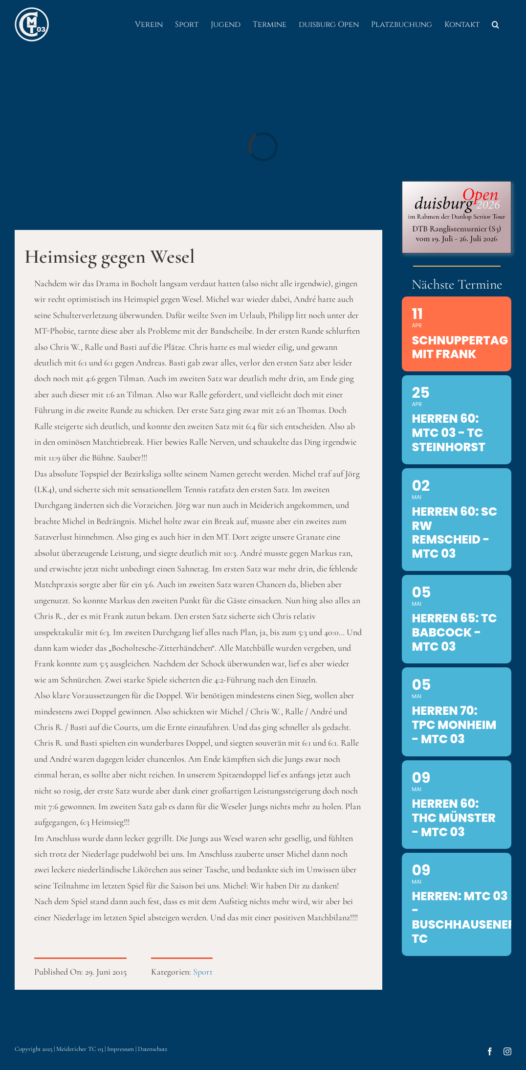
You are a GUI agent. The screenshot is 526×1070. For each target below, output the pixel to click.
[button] (495, 24)
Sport (203, 971)
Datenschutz (152, 1049)
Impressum (120, 1049)
